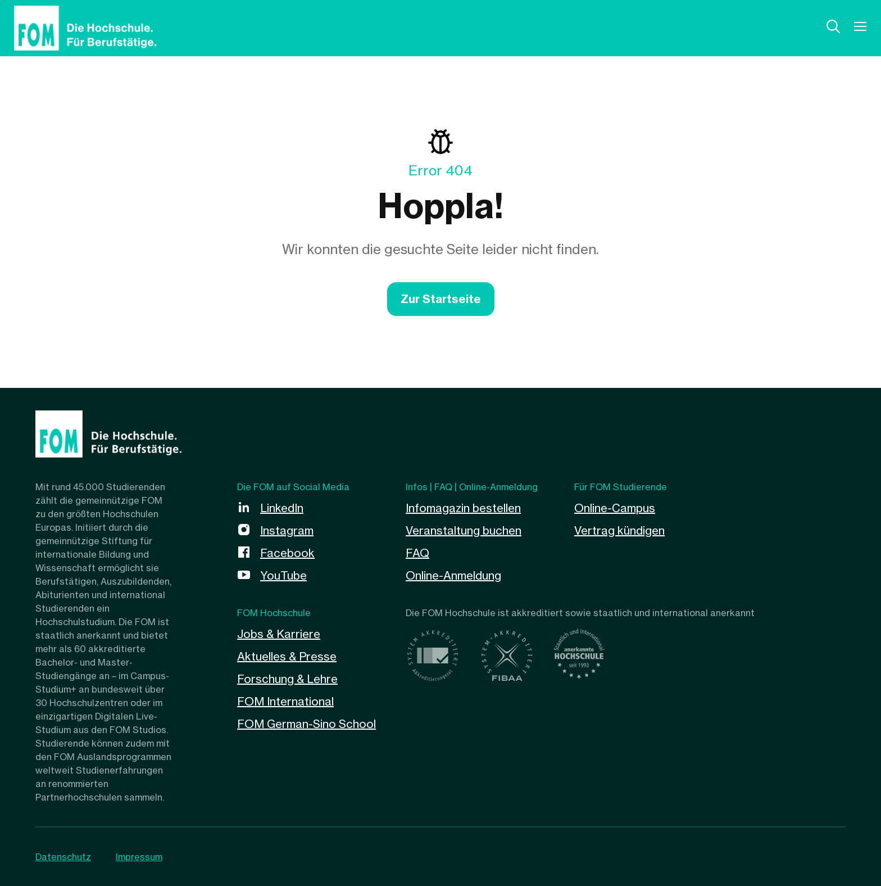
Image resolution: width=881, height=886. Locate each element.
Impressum (139, 856)
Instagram (287, 530)
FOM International (285, 701)
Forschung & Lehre (287, 679)
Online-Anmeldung (453, 575)
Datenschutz (63, 856)
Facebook (287, 553)
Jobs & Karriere (278, 634)
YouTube (283, 575)
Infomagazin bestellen (463, 508)
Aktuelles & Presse (287, 656)
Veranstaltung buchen (463, 530)
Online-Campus (614, 508)
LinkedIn (281, 508)
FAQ (417, 553)
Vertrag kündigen (619, 530)
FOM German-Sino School (306, 724)
